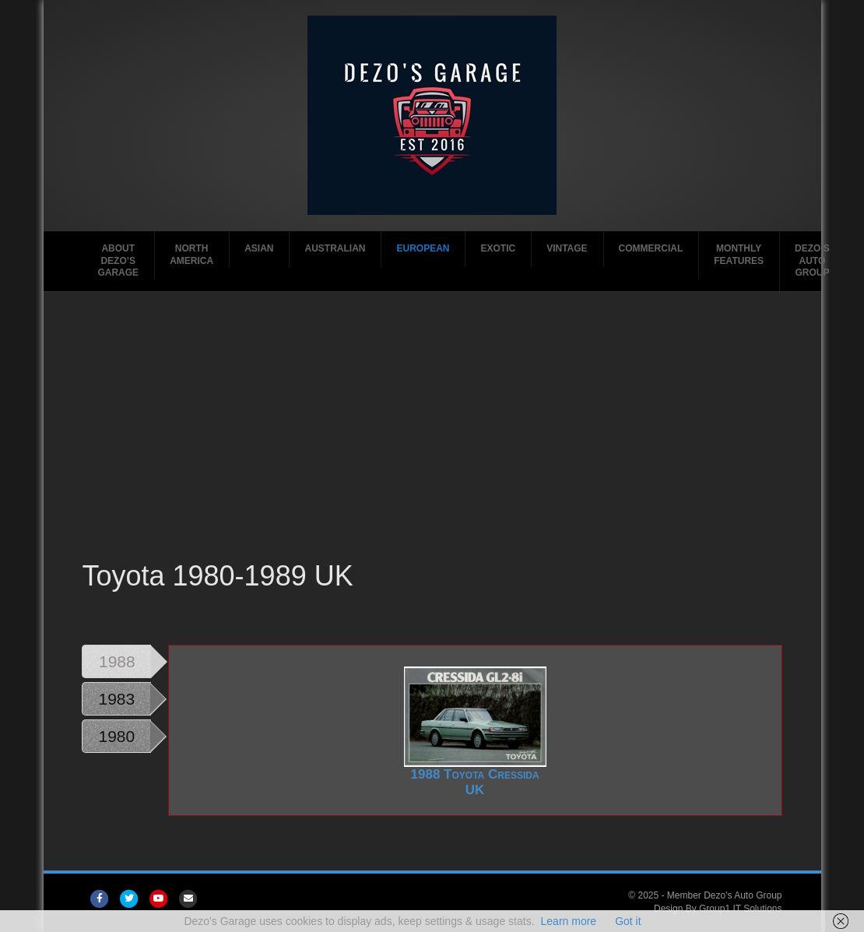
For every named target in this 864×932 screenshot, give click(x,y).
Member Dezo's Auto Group (724, 895)
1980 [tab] (116, 736)
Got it (628, 921)
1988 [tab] (117, 661)
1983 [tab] (116, 699)
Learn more (569, 921)
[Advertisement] (432, 440)
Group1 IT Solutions (740, 908)
